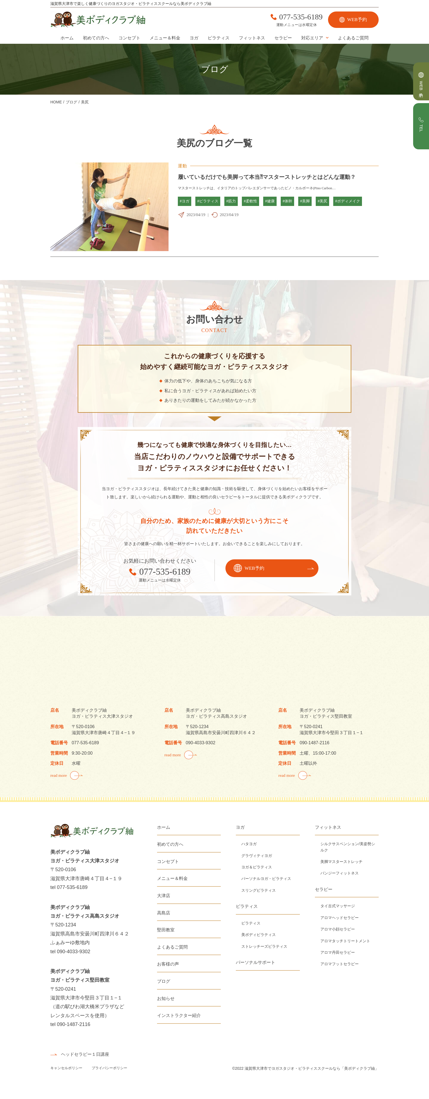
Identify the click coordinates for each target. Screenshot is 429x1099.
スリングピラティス (258, 890)
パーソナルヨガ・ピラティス (266, 878)
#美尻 (322, 201)
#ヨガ (184, 201)
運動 (182, 166)
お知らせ (166, 998)
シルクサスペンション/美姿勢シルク (347, 847)
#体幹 (287, 201)
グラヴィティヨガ (256, 855)
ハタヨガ (249, 844)
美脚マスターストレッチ (341, 861)
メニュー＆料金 (165, 38)
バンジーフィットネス (339, 873)
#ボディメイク (347, 201)
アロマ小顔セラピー (337, 929)
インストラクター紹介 (179, 1015)
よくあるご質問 (353, 38)
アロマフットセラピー (339, 964)
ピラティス (219, 38)
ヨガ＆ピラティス (256, 867)
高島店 (163, 913)
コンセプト (129, 38)
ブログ (163, 981)
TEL (421, 128)
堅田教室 (166, 930)
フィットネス (252, 38)
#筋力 (231, 201)
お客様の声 (168, 964)
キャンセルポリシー (66, 1068)
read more (58, 775)
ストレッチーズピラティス (264, 946)
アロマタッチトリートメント (345, 941)
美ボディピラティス (258, 934)
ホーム (67, 38)
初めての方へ (96, 38)
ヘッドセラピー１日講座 (85, 1054)
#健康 (270, 201)
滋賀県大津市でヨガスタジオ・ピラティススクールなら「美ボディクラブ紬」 (312, 1068)
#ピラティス (207, 201)
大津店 (163, 895)
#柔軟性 (250, 201)
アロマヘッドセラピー (339, 917)
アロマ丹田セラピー (337, 952)
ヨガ (194, 38)
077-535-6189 (301, 17)
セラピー (283, 38)
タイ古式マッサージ (337, 906)
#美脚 (305, 201)
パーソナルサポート (255, 962)
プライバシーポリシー (109, 1068)
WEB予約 (357, 19)
